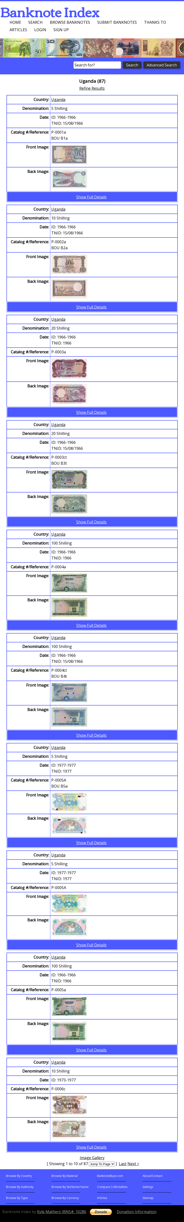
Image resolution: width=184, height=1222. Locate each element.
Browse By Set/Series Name (70, 1187)
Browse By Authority (20, 1187)
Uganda (58, 99)
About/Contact (152, 1176)
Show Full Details (91, 197)
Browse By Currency (65, 1198)
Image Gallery (92, 1157)
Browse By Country (19, 1176)
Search (35, 22)
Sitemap (148, 1198)
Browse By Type (17, 1198)
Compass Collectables (112, 1187)
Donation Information (136, 1211)
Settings (148, 1187)
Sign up (61, 29)
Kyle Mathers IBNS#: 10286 (61, 1211)
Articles (18, 29)
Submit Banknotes (117, 22)
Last (122, 1163)
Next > (133, 1163)
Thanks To (155, 22)
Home (15, 22)
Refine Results (92, 88)
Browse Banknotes (70, 22)
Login (40, 29)
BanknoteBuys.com (110, 1176)
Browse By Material (65, 1176)
